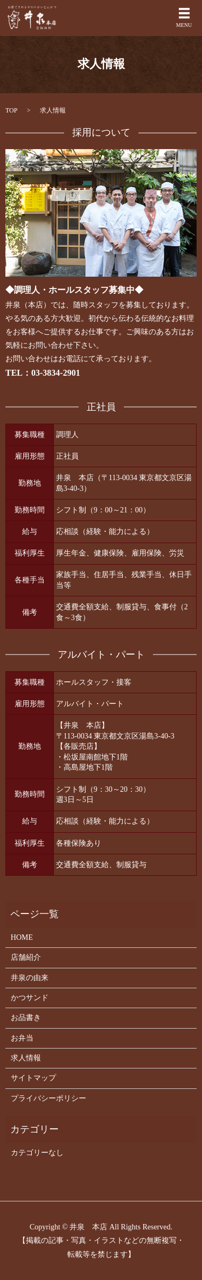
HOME (22, 937)
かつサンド (29, 998)
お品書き (26, 1018)
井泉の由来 (29, 978)
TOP (11, 110)
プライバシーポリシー (48, 1098)
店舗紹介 (26, 957)
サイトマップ (33, 1078)
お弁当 (22, 1038)
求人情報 (26, 1058)
